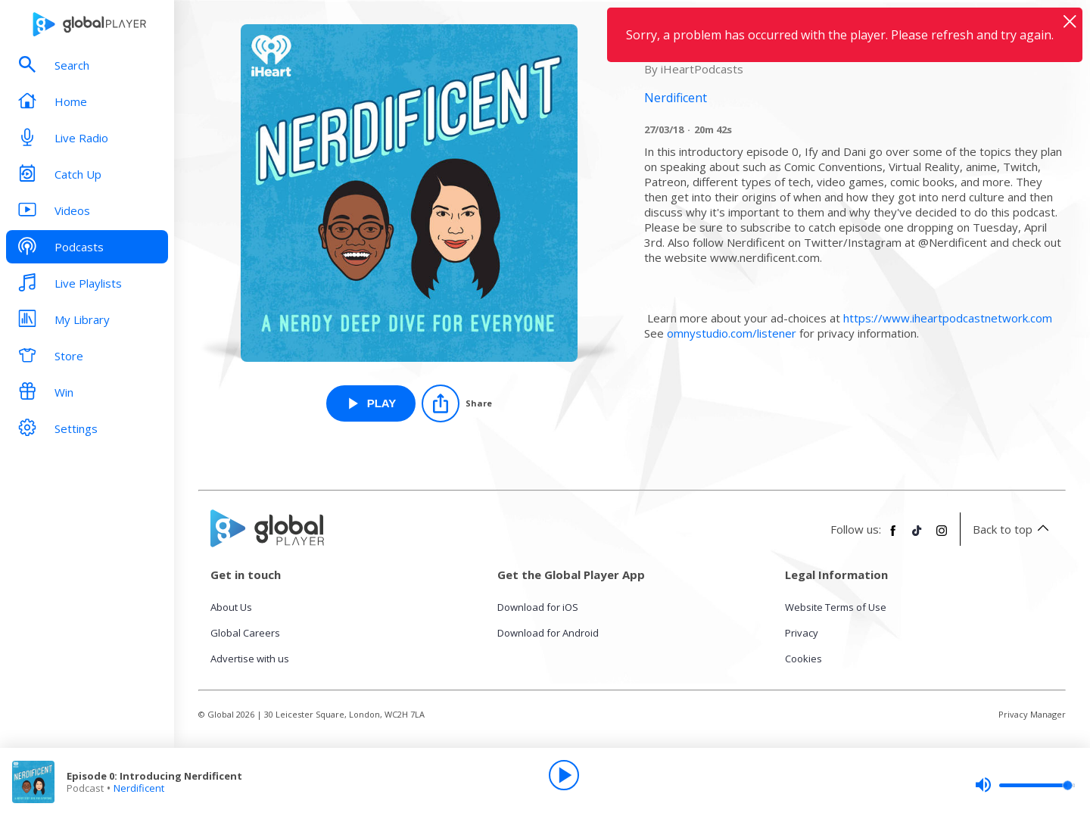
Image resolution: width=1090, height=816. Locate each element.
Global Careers (245, 633)
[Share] (457, 403)
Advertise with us (249, 658)
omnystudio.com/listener (731, 333)
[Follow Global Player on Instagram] (941, 536)
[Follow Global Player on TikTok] (917, 536)
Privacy (801, 633)
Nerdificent (139, 788)
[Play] (564, 775)
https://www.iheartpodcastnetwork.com (947, 317)
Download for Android (548, 633)
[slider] (1025, 785)
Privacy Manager (1032, 714)
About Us (231, 607)
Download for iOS (537, 607)
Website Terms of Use (835, 607)
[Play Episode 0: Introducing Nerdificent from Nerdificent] (371, 403)
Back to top (1013, 529)
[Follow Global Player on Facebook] (893, 536)
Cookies (803, 658)
